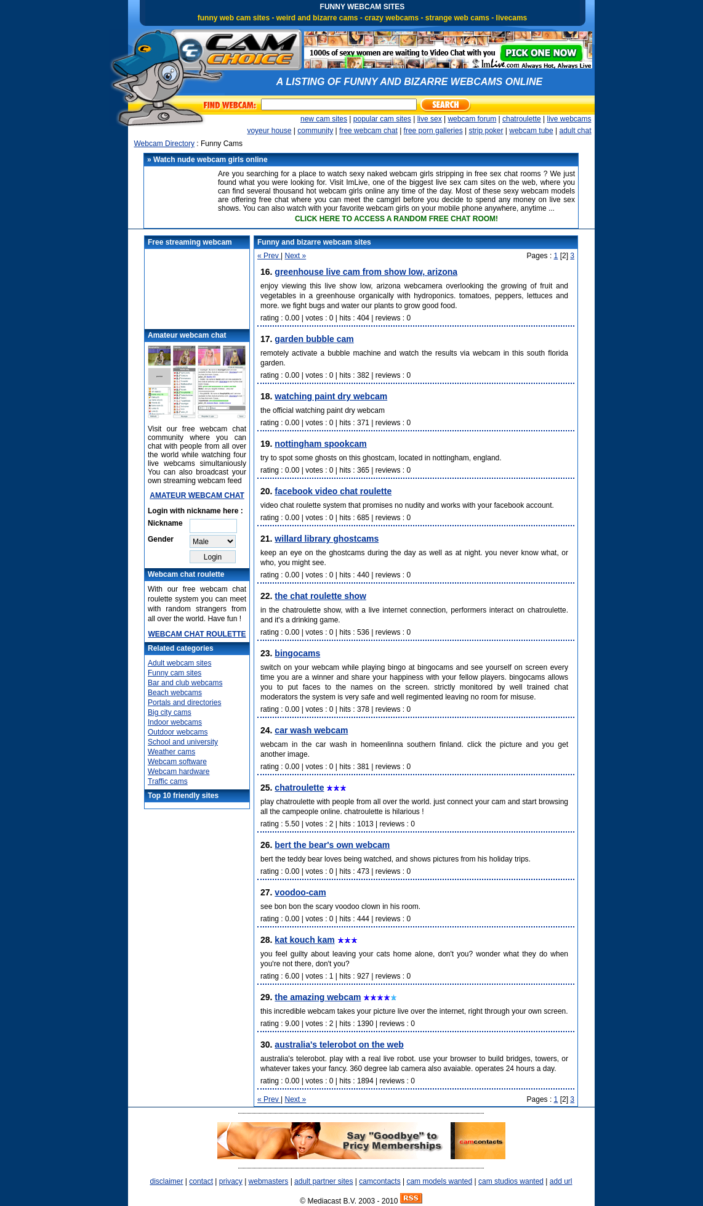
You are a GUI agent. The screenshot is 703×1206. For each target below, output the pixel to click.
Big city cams (169, 712)
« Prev (269, 255)
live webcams (569, 119)
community (315, 130)
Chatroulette (299, 787)
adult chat (575, 130)
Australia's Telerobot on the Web (339, 1044)
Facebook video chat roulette (333, 491)
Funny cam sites (174, 673)
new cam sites (323, 119)
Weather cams (171, 752)
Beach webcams (175, 692)
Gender (161, 539)
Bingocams (297, 653)
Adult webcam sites (179, 663)
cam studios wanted (511, 1181)
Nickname (165, 523)
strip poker (485, 130)
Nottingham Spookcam (320, 444)
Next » (295, 255)
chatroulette (521, 119)
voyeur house (269, 130)
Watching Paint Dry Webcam (331, 396)
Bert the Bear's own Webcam (332, 845)
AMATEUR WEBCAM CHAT (197, 495)
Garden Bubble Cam (314, 339)
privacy (231, 1181)
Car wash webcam (311, 730)
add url (561, 1181)
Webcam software (177, 761)
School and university (183, 742)
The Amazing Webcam (318, 997)
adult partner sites (323, 1181)
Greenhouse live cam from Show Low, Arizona (366, 272)
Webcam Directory (164, 143)
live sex (429, 119)
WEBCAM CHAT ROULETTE (197, 634)
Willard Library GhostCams (327, 539)
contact (201, 1181)
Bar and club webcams (185, 682)
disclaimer (166, 1181)
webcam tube (531, 130)
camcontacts (379, 1181)
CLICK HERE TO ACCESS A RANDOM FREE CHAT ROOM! (396, 218)
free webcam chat (368, 130)
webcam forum (472, 119)
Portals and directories (184, 702)
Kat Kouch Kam (304, 940)
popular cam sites (382, 119)
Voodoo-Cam (300, 892)
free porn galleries (433, 130)
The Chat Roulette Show (320, 596)
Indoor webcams (175, 722)
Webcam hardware (179, 771)
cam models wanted (439, 1181)
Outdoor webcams (177, 732)
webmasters (269, 1181)
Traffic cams (168, 781)
